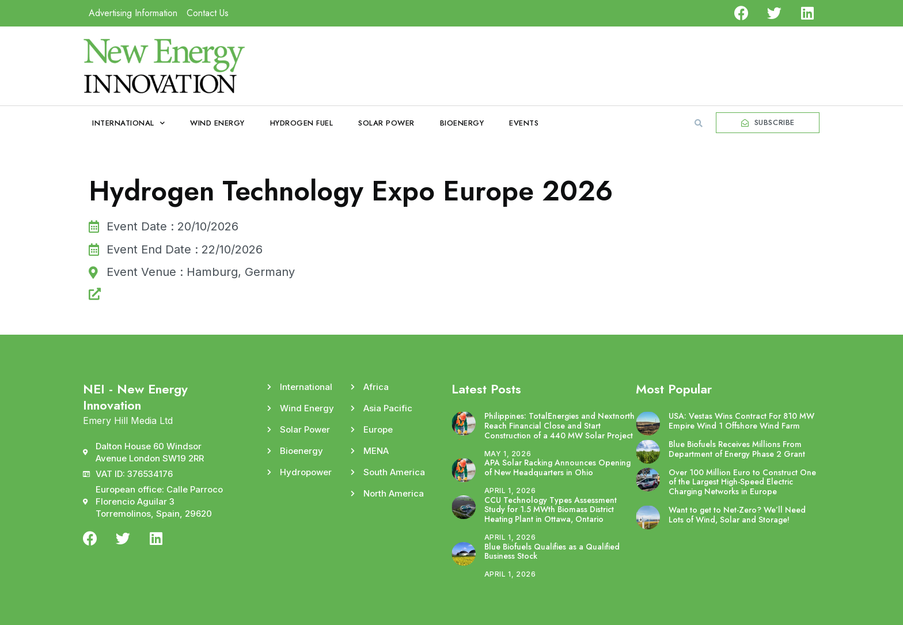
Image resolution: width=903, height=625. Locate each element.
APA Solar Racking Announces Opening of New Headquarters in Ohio (557, 467)
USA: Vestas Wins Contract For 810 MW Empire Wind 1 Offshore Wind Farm (741, 420)
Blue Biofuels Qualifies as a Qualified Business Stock (552, 551)
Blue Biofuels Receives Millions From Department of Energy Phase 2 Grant (737, 449)
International (128, 123)
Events (523, 123)
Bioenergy (462, 123)
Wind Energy (217, 123)
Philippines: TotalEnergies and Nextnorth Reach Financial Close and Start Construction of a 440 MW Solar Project (559, 425)
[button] (698, 123)
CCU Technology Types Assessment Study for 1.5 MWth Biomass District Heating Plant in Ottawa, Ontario (550, 509)
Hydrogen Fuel (301, 123)
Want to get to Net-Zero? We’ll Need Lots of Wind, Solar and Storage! (737, 514)
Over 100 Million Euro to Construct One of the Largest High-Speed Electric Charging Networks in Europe (742, 482)
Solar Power (386, 123)
